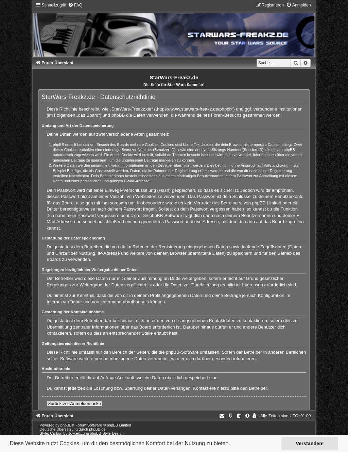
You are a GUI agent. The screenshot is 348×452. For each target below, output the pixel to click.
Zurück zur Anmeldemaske (74, 403)
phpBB (66, 425)
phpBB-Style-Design (107, 433)
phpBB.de (97, 429)
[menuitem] (75, 5)
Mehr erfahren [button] (249, 443)
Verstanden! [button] (310, 443)
